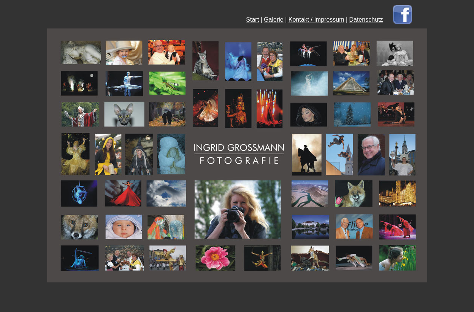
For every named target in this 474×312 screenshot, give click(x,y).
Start (252, 19)
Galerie (274, 19)
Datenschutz (366, 19)
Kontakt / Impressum (316, 19)
